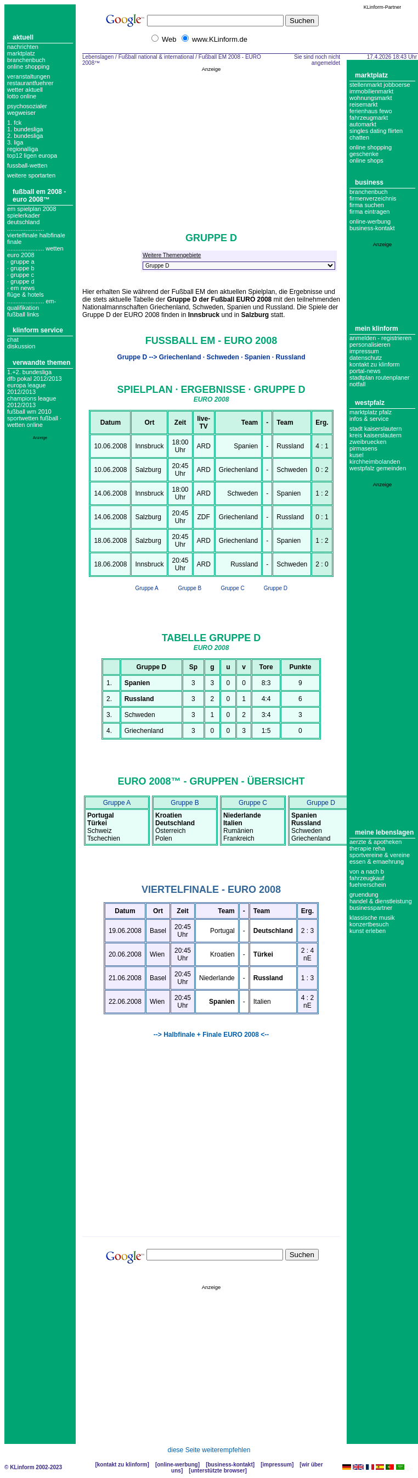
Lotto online (21, 96)
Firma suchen (366, 205)
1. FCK (14, 122)
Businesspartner (370, 907)
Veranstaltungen (28, 76)
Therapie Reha (367, 848)
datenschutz (365, 357)
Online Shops (366, 160)
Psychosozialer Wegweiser (27, 109)
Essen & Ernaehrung (376, 861)
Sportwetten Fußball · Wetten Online (34, 421)
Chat (13, 339)
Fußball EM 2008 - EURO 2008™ (39, 195)
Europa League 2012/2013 (26, 388)
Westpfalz (370, 403)
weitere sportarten (31, 175)
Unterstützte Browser (218, 1471)
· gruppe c (20, 274)
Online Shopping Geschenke (370, 150)
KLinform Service (38, 330)
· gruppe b (21, 268)
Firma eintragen (369, 211)
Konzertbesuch (369, 924)
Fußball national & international (156, 57)
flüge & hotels (25, 294)
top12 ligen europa (32, 155)
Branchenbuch (26, 60)
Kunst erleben (367, 930)
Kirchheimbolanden (374, 461)
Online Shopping (28, 66)
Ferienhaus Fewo (370, 111)
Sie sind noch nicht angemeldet (317, 60)
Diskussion (21, 346)
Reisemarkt (363, 104)
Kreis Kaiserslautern (375, 435)
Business (369, 182)
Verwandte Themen (41, 362)
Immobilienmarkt (371, 91)
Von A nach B (366, 871)
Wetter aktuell (25, 89)
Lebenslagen (98, 57)
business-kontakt (372, 228)
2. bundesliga (25, 135)
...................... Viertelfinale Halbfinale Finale (36, 235)
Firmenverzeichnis (373, 198)
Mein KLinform (376, 328)
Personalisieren (370, 344)
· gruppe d (21, 281)
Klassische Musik (372, 917)
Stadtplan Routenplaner (379, 377)
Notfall (357, 384)
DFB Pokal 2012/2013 (34, 378)
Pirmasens (363, 448)
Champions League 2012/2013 (31, 401)
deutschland (23, 222)
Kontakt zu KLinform (374, 364)
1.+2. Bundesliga (29, 372)
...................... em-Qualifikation (31, 304)
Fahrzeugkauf (367, 878)
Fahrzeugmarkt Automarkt (368, 120)
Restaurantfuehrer (30, 83)
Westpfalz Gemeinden (377, 468)
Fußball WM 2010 (29, 411)
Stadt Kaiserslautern (375, 428)
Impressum (364, 351)
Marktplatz (21, 53)
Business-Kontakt (229, 1465)
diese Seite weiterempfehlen (209, 1450)
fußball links (23, 314)
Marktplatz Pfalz (370, 412)
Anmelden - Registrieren (380, 338)
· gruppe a (21, 261)
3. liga (15, 142)
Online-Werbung (370, 221)
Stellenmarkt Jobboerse (379, 84)
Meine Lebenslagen (384, 832)
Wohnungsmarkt (370, 98)
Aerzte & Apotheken (375, 841)
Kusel (356, 455)
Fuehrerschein (367, 884)
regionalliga (22, 149)
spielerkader (23, 215)
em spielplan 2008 (31, 208)
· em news (21, 288)
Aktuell (23, 37)
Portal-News (365, 371)
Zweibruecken (367, 441)
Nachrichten (22, 46)
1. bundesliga (25, 129)
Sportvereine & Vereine (379, 855)
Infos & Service (369, 418)
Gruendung (364, 894)
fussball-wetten (27, 165)
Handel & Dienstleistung (380, 901)
